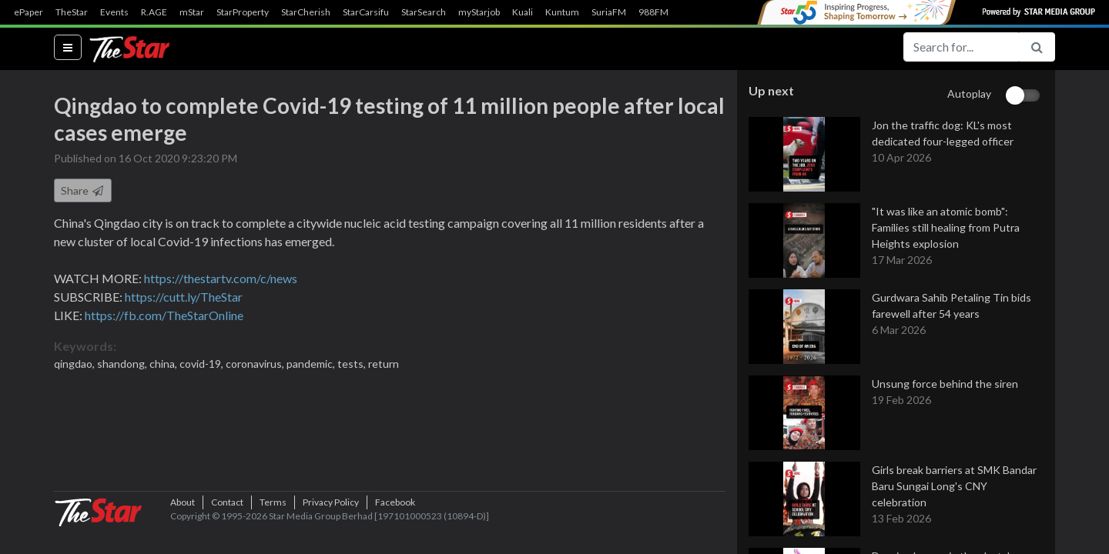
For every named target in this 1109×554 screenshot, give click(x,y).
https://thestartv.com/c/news (220, 279)
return (383, 364)
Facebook (395, 526)
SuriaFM (608, 12)
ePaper (28, 12)
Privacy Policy (331, 526)
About (182, 526)
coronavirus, (256, 364)
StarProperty (242, 12)
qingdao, (75, 364)
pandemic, (311, 364)
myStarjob (479, 12)
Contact (227, 526)
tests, (352, 364)
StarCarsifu (366, 12)
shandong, (123, 364)
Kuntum (562, 12)
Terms (273, 526)
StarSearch (423, 12)
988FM (653, 12)
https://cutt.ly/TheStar (184, 297)
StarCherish (305, 12)
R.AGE (154, 12)
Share (83, 191)
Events (114, 12)
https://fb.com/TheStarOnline (164, 316)
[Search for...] (961, 47)
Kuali (522, 12)
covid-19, (202, 364)
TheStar (71, 12)
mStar (191, 12)
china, (164, 364)
